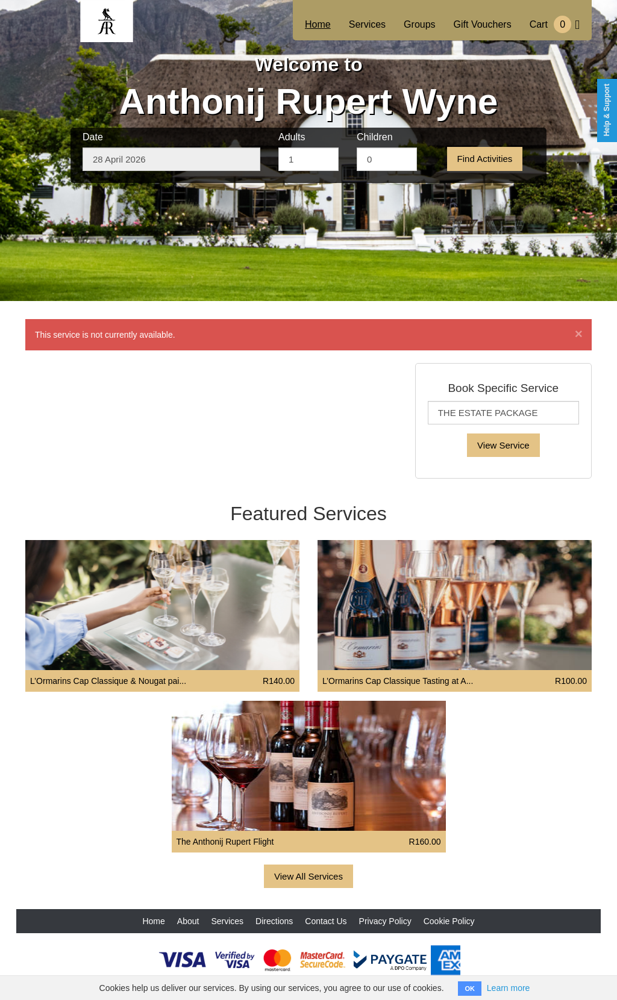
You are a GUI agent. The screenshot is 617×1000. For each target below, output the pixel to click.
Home (318, 24)
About (188, 921)
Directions (274, 921)
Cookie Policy (449, 921)
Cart (555, 24)
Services (367, 24)
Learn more (508, 988)
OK (470, 988)
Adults (291, 137)
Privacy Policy (385, 921)
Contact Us (325, 921)
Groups (419, 24)
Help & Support (607, 110)
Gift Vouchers (483, 24)
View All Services (308, 876)
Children (375, 137)
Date (93, 137)
